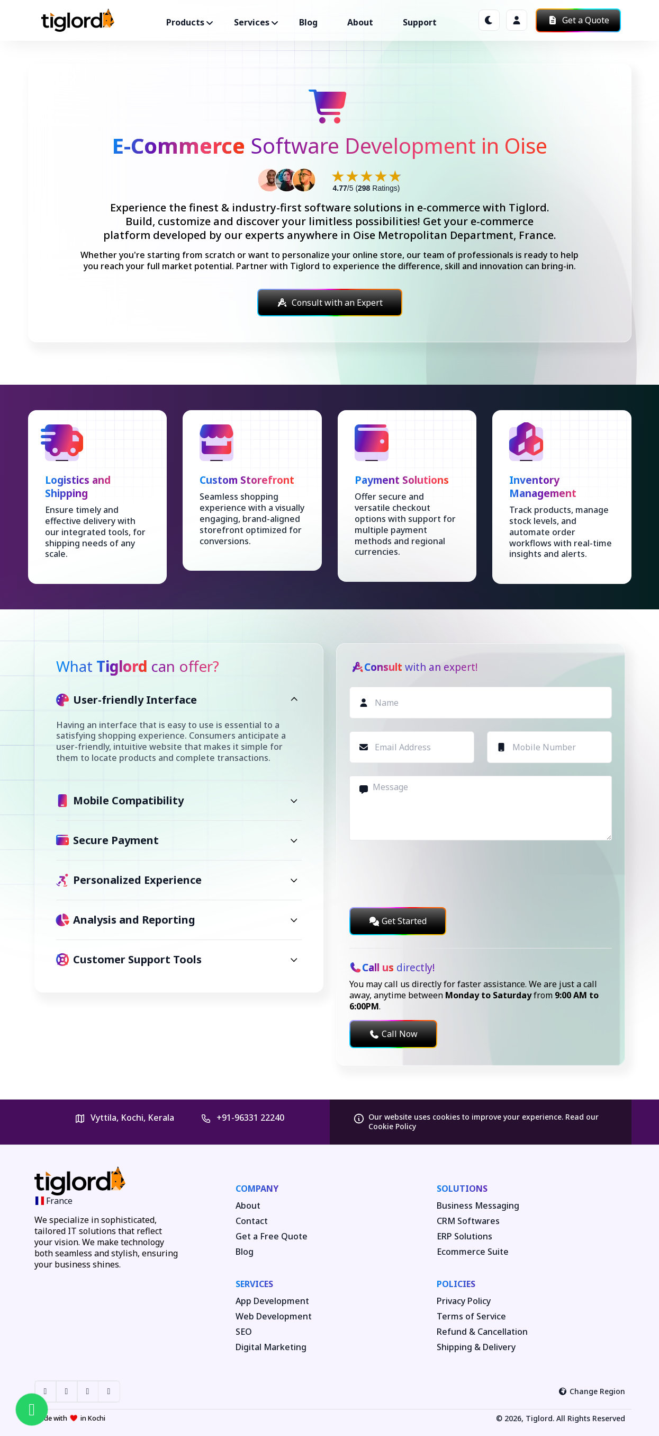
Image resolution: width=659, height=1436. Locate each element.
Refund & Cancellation (482, 1331)
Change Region (591, 1391)
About (360, 22)
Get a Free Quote (272, 1236)
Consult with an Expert (330, 302)
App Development (272, 1301)
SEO (244, 1331)
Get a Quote (578, 20)
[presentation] (429, 873)
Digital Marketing (271, 1347)
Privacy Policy (464, 1301)
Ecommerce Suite (473, 1251)
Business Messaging (478, 1205)
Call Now (393, 1034)
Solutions (462, 1188)
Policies (456, 1284)
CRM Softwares (468, 1221)
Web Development (274, 1316)
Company (257, 1188)
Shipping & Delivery (476, 1347)
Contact (252, 1221)
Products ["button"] (185, 22)
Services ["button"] (251, 22)
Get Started (398, 921)
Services (254, 1284)
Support (420, 22)
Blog (308, 22)
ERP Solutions (464, 1236)
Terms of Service (471, 1316)
